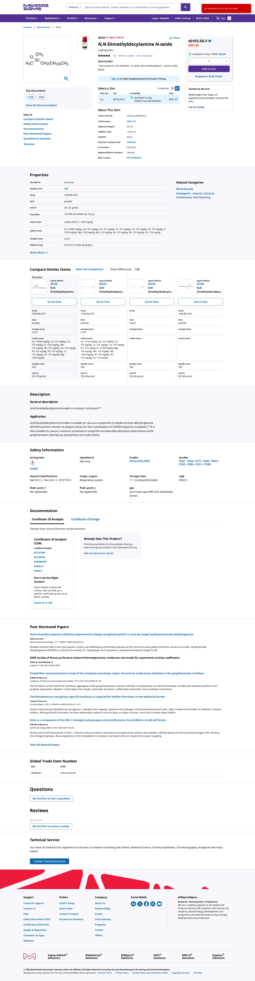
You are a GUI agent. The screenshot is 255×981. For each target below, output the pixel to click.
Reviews (29, 144)
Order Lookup (182, 18)
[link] (184, 189)
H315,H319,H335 (139, 461)
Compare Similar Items (38, 119)
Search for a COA (43, 602)
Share (174, 37)
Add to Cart (209, 69)
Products (27, 27)
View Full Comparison (89, 269)
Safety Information (35, 124)
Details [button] (222, 54)
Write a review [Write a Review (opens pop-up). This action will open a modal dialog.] (126, 55)
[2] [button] (149, 426)
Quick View (54, 302)
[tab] (30, 27)
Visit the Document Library (98, 553)
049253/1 (39, 566)
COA (31, 97)
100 (66, 188)
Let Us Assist (196, 107)
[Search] (185, 7)
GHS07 (34, 468)
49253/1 (38, 570)
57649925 (131, 142)
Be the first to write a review (52, 826)
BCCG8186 (39, 557)
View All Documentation (41, 105)
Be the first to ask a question (51, 798)
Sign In (115, 78)
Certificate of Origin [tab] (85, 519)
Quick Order (202, 18)
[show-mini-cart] (223, 18)
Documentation (33, 129)
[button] (160, 18)
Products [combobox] (73, 7)
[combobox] (128, 7)
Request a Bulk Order (208, 76)
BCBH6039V (40, 561)
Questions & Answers (37, 138)
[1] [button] (100, 407)
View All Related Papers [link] (45, 745)
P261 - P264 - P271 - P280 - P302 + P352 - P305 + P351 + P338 (199, 462)
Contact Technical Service (49, 861)
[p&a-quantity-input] (209, 61)
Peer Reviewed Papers (37, 133)
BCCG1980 (39, 552)
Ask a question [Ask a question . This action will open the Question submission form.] (145, 55)
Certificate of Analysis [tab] (47, 519)
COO (42, 97)
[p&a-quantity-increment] (226, 61)
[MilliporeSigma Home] (35, 7)
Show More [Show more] (39, 252)
